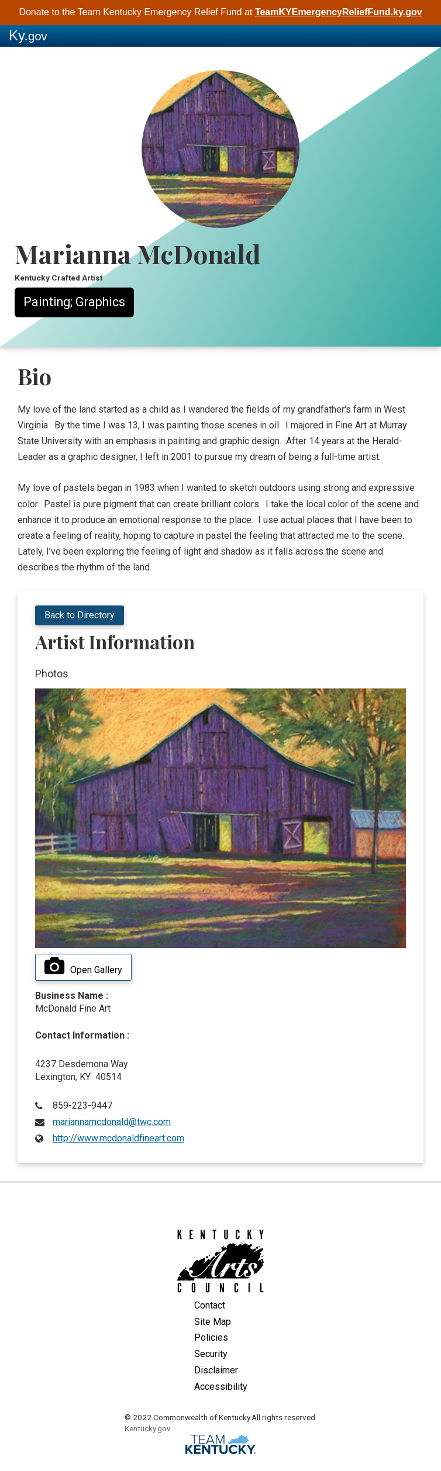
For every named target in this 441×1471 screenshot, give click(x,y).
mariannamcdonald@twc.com (112, 1121)
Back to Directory (79, 615)
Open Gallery (83, 966)
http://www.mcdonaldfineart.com (118, 1138)
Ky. (28, 35)
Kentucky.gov (148, 1428)
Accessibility (220, 1386)
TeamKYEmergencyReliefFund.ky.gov (338, 12)
